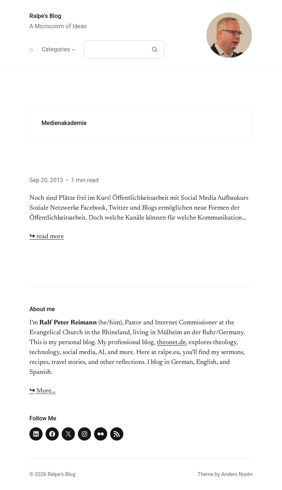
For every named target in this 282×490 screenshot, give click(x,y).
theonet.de (171, 342)
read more (46, 236)
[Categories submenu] (73, 49)
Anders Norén (237, 474)
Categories (56, 49)
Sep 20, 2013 (46, 180)
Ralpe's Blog (45, 15)
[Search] (154, 49)
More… (45, 391)
